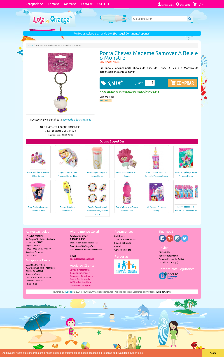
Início (30, 45)
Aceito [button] (213, 353)
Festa (87, 4)
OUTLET (103, 4)
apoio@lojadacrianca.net (76, 119)
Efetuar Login (166, 4)
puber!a (68, 292)
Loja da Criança (164, 292)
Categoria (34, 4)
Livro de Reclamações (80, 285)
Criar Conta (183, 4)
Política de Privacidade (80, 282)
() (198, 4)
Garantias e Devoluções (81, 276)
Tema (54, 4)
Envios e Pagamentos (80, 270)
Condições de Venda (80, 279)
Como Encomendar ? (80, 273)
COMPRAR (182, 83)
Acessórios (105, 100)
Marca (70, 4)
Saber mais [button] (136, 353)
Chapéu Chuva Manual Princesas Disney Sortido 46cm (97, 210)
